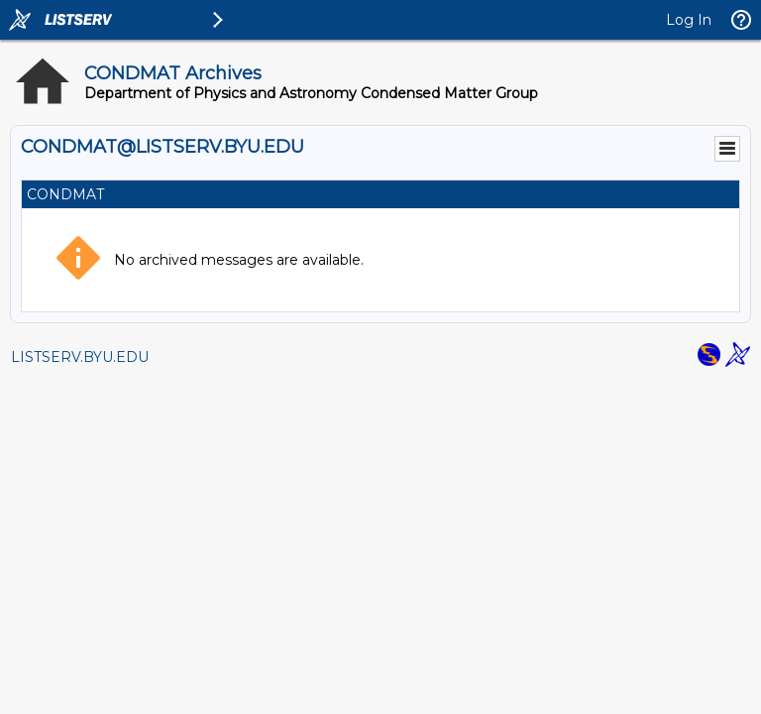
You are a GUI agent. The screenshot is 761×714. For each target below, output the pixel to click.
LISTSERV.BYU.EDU (80, 357)
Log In (688, 20)
